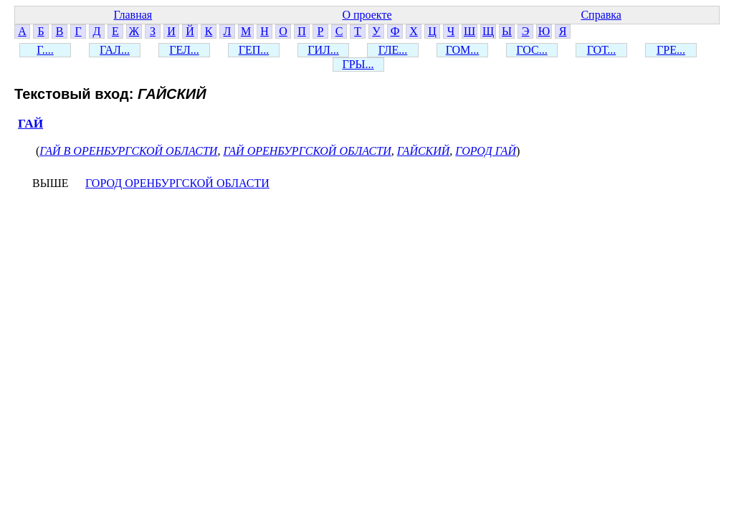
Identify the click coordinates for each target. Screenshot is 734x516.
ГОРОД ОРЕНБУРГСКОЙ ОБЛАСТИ (177, 183)
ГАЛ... (115, 50)
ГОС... (531, 50)
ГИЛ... (323, 50)
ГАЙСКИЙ (423, 151)
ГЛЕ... (393, 50)
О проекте (366, 15)
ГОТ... (601, 50)
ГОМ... (463, 50)
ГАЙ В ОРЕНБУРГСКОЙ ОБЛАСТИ (128, 151)
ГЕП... (254, 50)
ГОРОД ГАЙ (485, 151)
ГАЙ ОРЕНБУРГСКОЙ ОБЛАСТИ (307, 151)
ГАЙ (30, 123)
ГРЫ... (357, 64)
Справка (601, 15)
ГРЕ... (671, 50)
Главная (132, 15)
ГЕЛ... (184, 50)
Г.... (45, 50)
